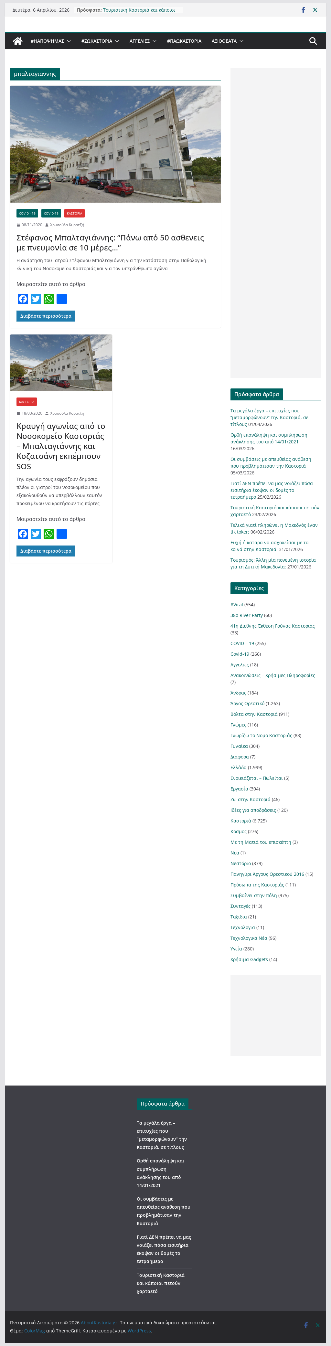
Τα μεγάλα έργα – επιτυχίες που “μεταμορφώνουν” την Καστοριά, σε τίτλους (269, 417)
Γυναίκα (239, 746)
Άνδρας (238, 693)
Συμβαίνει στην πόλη (253, 895)
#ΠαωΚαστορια (184, 41)
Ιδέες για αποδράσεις (253, 810)
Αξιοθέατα (224, 41)
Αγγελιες (140, 41)
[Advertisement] (275, 223)
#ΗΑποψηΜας (47, 41)
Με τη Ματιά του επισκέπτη (260, 842)
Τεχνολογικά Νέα (248, 938)
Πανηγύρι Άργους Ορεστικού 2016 (267, 874)
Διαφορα (239, 757)
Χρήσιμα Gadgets (249, 959)
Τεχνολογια (242, 927)
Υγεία (236, 949)
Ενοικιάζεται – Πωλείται (256, 778)
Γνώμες (238, 725)
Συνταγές (240, 906)
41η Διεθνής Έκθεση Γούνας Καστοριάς (272, 626)
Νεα (234, 853)
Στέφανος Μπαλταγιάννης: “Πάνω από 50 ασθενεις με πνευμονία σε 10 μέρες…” (110, 242)
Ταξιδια (238, 917)
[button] (67, 41)
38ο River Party (246, 615)
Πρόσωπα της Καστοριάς (257, 885)
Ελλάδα (238, 767)
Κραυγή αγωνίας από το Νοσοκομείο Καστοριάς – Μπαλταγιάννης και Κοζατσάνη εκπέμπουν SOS (60, 446)
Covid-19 (51, 213)
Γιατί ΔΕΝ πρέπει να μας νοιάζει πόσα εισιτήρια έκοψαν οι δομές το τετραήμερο (271, 490)
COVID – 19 (242, 643)
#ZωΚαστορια (96, 41)
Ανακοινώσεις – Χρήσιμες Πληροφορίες (272, 675)
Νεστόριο (240, 863)
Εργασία (239, 789)
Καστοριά (74, 213)
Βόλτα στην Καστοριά (254, 714)
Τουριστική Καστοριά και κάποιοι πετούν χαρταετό (139, 12)
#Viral (236, 604)
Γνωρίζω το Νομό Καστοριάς (261, 735)
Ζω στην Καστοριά (250, 799)
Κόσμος (238, 831)
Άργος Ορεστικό (247, 703)
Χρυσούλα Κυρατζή (67, 225)
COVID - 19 (27, 213)
